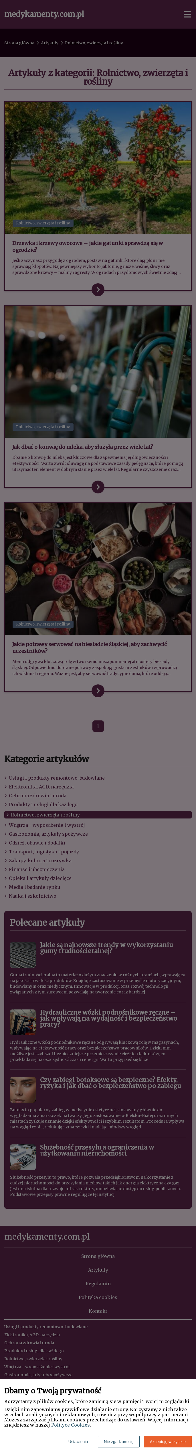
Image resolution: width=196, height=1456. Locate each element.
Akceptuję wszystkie (168, 1441)
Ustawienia (78, 1441)
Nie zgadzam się (119, 1441)
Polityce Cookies (70, 1425)
